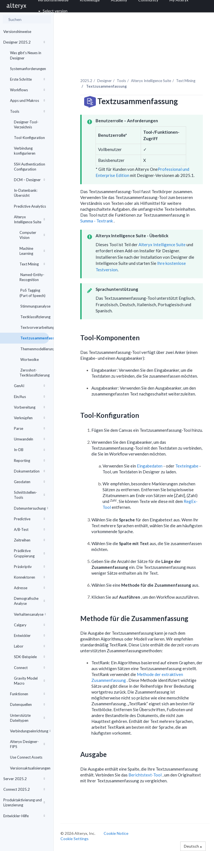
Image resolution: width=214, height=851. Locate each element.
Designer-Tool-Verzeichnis (26, 124)
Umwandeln (29, 439)
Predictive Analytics (30, 206)
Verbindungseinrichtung (29, 731)
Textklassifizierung (34, 317)
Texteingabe (187, 465)
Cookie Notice (116, 833)
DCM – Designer (29, 180)
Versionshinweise (17, 31)
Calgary (29, 625)
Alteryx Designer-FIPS (27, 744)
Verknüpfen (29, 418)
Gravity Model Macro (29, 680)
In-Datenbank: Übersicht (25, 193)
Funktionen (27, 694)
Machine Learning (32, 251)
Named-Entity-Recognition (32, 277)
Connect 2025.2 (24, 789)
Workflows (27, 90)
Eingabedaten (150, 465)
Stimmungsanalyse (34, 306)
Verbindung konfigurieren (24, 150)
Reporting (29, 460)
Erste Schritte (27, 79)
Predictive (29, 519)
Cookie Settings (74, 838)
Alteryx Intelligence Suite (29, 219)
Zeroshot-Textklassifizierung (34, 372)
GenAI (29, 385)
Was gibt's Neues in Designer (25, 55)
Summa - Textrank (97, 220)
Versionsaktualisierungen (29, 768)
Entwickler (29, 635)
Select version (52, 10)
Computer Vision (32, 235)
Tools (27, 111)
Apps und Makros (27, 100)
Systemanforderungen (28, 68)
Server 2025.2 (24, 778)
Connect (29, 667)
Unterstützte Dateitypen (27, 718)
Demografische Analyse (29, 601)
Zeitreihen (29, 540)
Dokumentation (29, 471)
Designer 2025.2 (24, 42)
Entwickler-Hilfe (24, 816)
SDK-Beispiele (29, 657)
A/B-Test (29, 529)
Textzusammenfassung (34, 338)
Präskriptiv (29, 566)
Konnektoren (29, 577)
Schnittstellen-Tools (29, 495)
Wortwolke (29, 359)
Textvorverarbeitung (34, 327)
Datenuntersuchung (31, 508)
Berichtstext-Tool (145, 774)
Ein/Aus (29, 396)
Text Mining (32, 264)
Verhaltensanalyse (30, 614)
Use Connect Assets (26, 757)
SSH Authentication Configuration (29, 166)
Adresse (29, 588)
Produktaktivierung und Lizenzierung (24, 802)
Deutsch (193, 846)
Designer (104, 80)
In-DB (29, 449)
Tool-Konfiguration (29, 137)
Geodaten (29, 482)
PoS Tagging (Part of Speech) (32, 293)
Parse (29, 428)
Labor (29, 646)
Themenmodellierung (34, 349)
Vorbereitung (29, 407)
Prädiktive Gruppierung (29, 553)
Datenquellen (27, 704)
